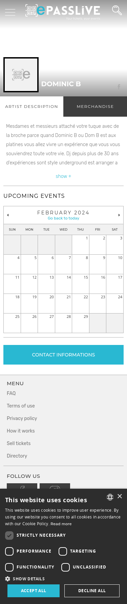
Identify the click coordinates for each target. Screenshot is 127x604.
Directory (17, 456)
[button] (63, 578)
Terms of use (21, 406)
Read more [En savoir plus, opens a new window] (61, 523)
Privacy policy (22, 418)
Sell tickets (18, 443)
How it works (21, 431)
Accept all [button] (33, 591)
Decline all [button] (92, 591)
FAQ (11, 393)
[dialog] (63, 546)
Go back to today (63, 218)
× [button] (119, 496)
